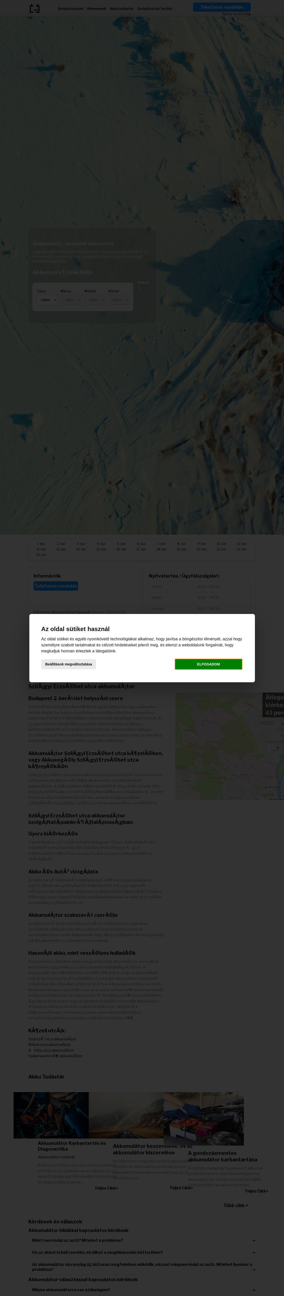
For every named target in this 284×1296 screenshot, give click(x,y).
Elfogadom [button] (208, 664)
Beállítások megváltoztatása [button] (68, 664)
